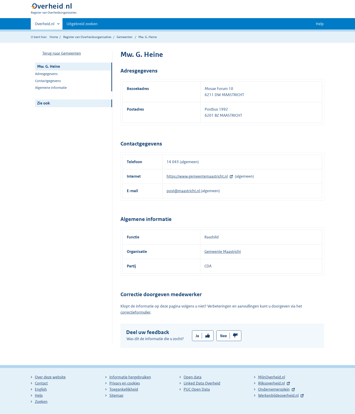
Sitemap (116, 395)
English (41, 389)
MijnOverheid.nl (271, 377)
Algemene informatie (51, 87)
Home (54, 37)
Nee (223, 335)
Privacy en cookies (124, 383)
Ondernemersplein (274, 389)
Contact (41, 383)
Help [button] (320, 23)
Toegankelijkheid (123, 389)
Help (39, 395)
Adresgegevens (46, 74)
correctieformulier (135, 312)
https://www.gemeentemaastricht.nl (197, 176)
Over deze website (50, 377)
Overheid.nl (44, 25)
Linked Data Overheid (202, 383)
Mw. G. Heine (48, 66)
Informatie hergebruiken (130, 377)
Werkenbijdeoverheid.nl (278, 395)
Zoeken (41, 401)
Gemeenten (124, 37)
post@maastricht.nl (184, 190)
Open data (192, 377)
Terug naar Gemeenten (61, 53)
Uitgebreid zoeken (82, 23)
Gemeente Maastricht (222, 251)
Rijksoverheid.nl (271, 383)
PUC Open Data (197, 389)
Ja (197, 335)
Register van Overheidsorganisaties (87, 37)
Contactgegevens (48, 81)
